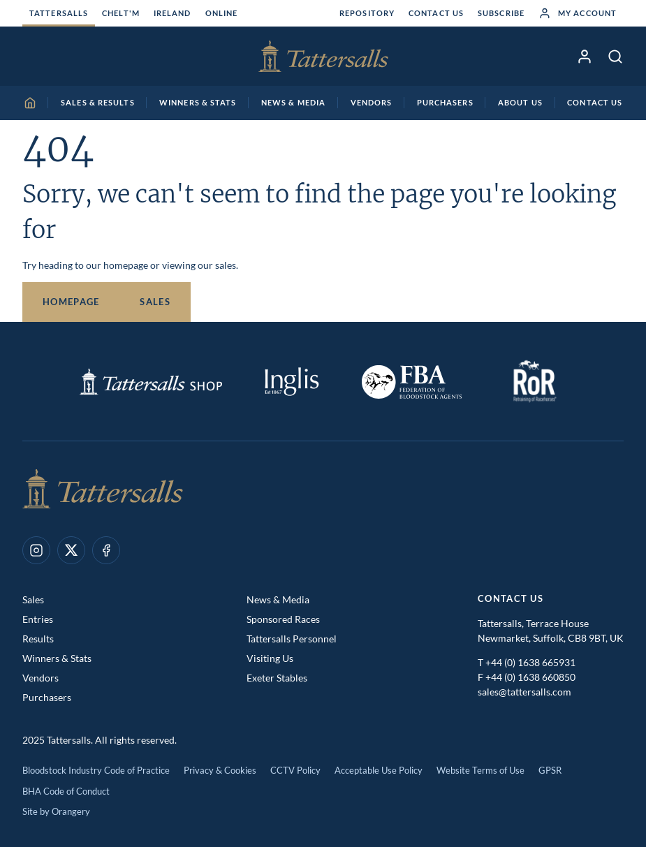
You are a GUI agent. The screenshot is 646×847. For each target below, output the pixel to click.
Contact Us (436, 12)
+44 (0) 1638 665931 (530, 662)
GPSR (549, 770)
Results (38, 639)
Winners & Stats (56, 658)
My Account (577, 13)
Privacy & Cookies (220, 770)
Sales (155, 301)
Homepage (71, 301)
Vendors (40, 678)
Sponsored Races (283, 619)
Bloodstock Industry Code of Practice (96, 770)
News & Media (278, 599)
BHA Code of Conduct (66, 791)
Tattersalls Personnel (292, 639)
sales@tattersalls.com (524, 692)
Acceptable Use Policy (379, 770)
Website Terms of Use (480, 770)
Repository (367, 12)
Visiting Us (270, 658)
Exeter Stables (277, 678)
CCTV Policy (295, 770)
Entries (37, 619)
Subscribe (501, 12)
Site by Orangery (56, 811)
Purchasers (46, 697)
